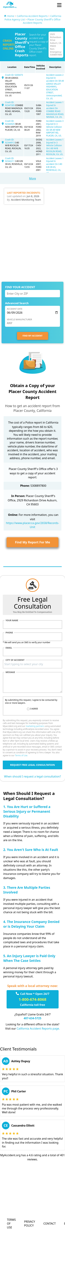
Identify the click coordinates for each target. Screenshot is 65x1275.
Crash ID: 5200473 (14, 74)
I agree (34, 708)
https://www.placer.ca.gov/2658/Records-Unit (32, 525)
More (32, 178)
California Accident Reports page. (38, 1028)
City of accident (15, 660)
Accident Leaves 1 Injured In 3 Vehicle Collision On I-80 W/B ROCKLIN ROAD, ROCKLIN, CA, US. (54, 147)
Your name (12, 620)
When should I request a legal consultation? (32, 776)
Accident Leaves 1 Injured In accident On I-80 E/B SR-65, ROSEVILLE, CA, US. (54, 165)
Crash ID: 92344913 (10, 141)
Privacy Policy (29, 1223)
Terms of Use (21, 755)
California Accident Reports (32, 16)
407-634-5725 (32, 1018)
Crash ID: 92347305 (10, 104)
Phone (9, 633)
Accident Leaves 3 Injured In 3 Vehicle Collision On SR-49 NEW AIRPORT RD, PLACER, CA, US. (54, 128)
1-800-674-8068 (32, 999)
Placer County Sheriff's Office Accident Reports (41, 21)
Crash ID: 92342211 (10, 160)
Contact (49, 1223)
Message (10, 672)
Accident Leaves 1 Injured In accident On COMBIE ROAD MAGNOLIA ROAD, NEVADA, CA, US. (55, 109)
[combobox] (32, 664)
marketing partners (35, 726)
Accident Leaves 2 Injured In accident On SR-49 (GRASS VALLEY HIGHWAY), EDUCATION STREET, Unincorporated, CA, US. (55, 86)
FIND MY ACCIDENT (32, 335)
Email (9, 648)
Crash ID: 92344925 (10, 122)
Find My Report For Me (32, 542)
